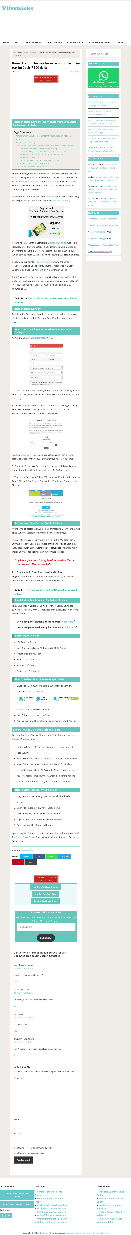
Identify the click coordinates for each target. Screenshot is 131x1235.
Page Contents (22, 132)
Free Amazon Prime (98, 232)
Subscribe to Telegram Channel (17, 1204)
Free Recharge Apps (98, 238)
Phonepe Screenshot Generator (103, 219)
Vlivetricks (17, 7)
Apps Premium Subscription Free (104, 245)
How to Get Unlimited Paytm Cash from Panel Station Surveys (46, 145)
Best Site (57, 242)
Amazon (25, 181)
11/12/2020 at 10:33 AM (24, 1017)
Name (17, 1119)
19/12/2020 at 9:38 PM (23, 1042)
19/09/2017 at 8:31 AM (23, 968)
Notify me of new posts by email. (30, 1153)
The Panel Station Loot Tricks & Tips (33, 163)
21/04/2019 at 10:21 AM (24, 993)
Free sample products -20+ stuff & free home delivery (102, 167)
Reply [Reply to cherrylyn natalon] (16, 981)
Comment (19, 1078)
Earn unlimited (27, 850)
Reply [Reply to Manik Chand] (16, 1006)
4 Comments (75, 72)
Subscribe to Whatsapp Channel (17, 1195)
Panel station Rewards (29, 157)
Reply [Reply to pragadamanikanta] (16, 1055)
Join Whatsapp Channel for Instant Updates (46, 79)
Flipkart (34, 181)
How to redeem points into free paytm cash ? (39, 160)
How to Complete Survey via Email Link (37, 166)
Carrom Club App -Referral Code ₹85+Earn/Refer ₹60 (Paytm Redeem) (103, 189)
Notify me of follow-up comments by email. (34, 1148)
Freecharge (53, 181)
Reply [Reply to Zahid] (16, 1031)
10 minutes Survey (60, 200)
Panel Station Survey (25, 142)
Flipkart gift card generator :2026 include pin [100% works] (102, 201)
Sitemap (104, 1233)
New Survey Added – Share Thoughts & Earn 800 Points (45, 151)
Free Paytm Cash (43, 261)
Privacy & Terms (93, 1233)
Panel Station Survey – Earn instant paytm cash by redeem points (43, 137)
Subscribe (46, 937)
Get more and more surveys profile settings (39, 148)
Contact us (80, 1233)
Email (17, 1133)
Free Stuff (51, 196)
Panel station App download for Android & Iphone (41, 154)
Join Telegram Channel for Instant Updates (46, 878)
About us (70, 1233)
